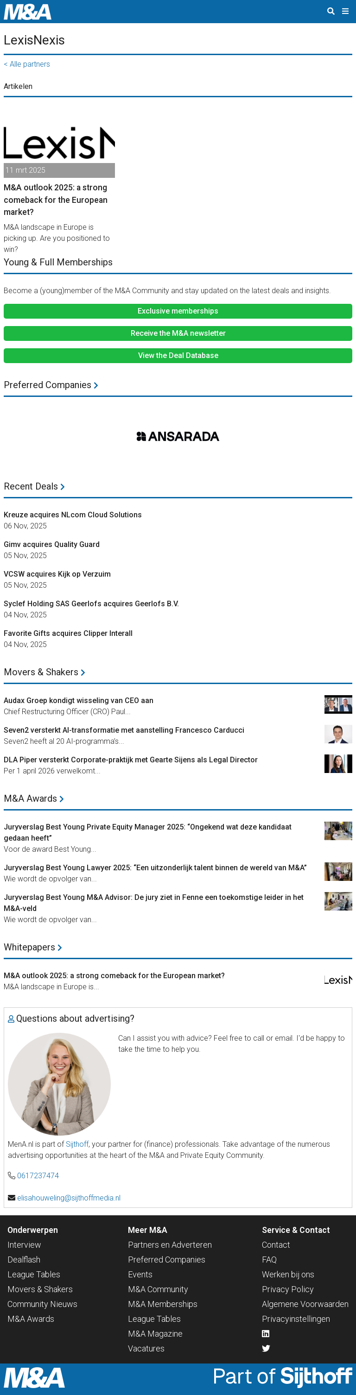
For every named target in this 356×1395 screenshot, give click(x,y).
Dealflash (23, 1259)
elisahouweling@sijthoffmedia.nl (69, 1198)
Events (140, 1274)
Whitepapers (33, 947)
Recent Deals (34, 486)
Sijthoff (77, 1144)
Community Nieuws (42, 1304)
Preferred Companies (51, 384)
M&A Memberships (162, 1304)
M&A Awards (34, 798)
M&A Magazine (155, 1333)
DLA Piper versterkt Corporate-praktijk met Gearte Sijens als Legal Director (131, 759)
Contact (276, 1245)
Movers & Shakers (44, 672)
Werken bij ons (288, 1274)
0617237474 (38, 1175)
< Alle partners (27, 64)
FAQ (269, 1259)
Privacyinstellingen (296, 1319)
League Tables (33, 1274)
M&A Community (158, 1289)
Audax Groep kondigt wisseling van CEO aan (78, 700)
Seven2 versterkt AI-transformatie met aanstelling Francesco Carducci (124, 730)
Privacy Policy (288, 1289)
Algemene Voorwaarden (305, 1304)
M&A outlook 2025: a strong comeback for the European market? (114, 975)
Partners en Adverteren (170, 1245)
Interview (24, 1245)
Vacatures (146, 1348)
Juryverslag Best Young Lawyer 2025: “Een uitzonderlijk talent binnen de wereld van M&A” (155, 867)
